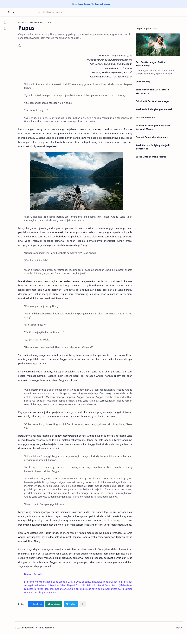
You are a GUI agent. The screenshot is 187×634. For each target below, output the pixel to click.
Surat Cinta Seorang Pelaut (151, 156)
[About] (5, 28)
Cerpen (12, 12)
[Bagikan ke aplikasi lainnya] (82, 604)
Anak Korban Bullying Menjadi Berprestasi (153, 147)
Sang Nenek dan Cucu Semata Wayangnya (152, 91)
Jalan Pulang (143, 81)
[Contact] (5, 34)
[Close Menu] (182, 4)
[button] (182, 12)
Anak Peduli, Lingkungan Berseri (154, 109)
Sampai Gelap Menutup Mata (152, 137)
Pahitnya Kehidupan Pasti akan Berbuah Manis (153, 127)
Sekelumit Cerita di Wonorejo (152, 101)
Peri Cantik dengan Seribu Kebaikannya (150, 64)
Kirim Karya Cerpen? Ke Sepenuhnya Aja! (91, 4)
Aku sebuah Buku (145, 117)
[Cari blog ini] (60, 12)
